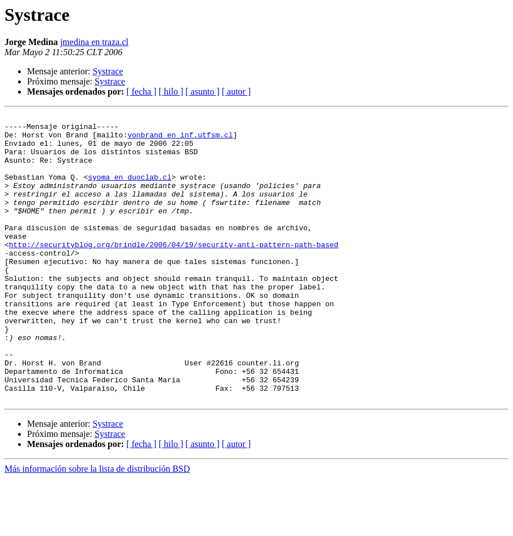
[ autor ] (236, 91)
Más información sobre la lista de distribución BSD (97, 526)
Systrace (107, 71)
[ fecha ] (141, 91)
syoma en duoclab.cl (129, 190)
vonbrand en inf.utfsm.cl (180, 140)
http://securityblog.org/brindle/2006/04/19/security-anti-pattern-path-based (173, 271)
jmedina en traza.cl (94, 42)
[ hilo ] (171, 91)
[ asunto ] (202, 91)
